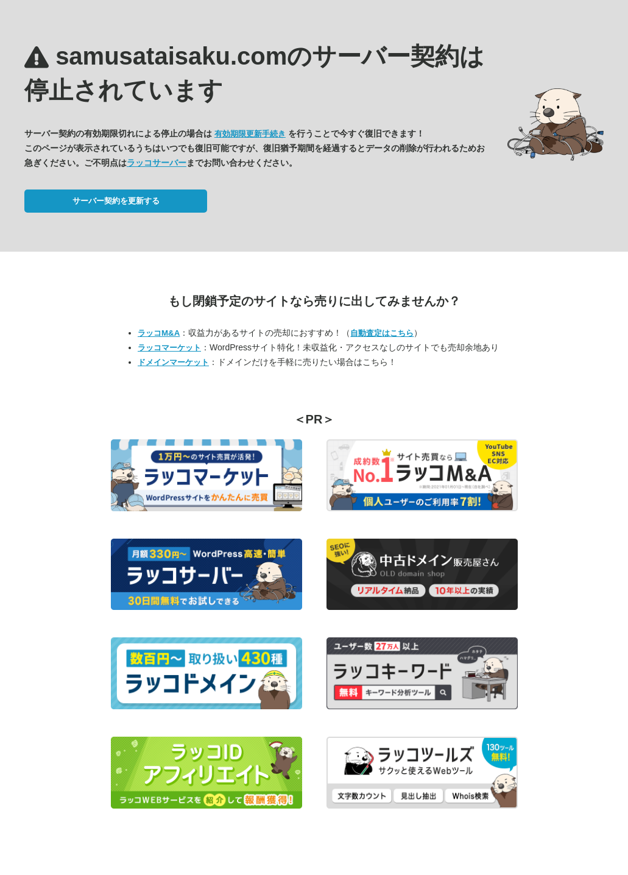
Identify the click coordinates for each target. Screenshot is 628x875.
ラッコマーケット (169, 347)
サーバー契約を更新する (116, 200)
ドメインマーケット (173, 362)
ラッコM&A (159, 333)
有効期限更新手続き (250, 133)
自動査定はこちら (382, 333)
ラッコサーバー (156, 163)
